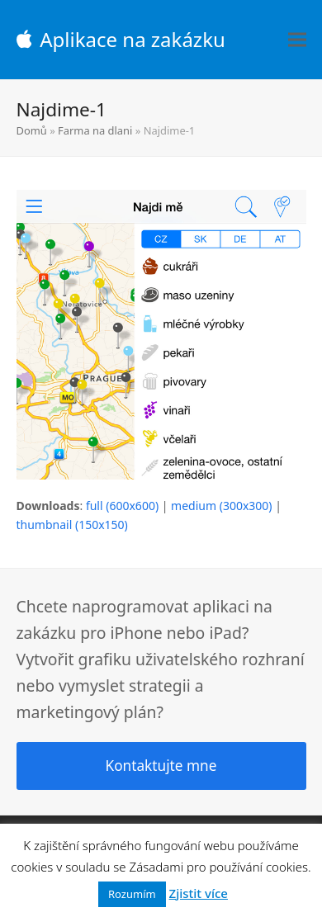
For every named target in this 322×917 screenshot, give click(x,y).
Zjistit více (198, 893)
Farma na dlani (95, 130)
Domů (32, 130)
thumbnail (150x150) (72, 524)
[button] (297, 40)
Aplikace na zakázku (121, 39)
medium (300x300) (221, 505)
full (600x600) (122, 505)
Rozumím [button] (132, 893)
